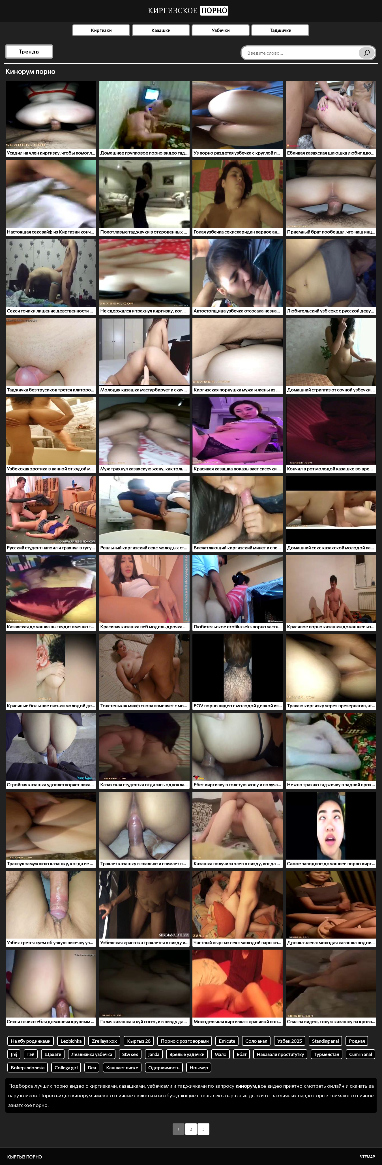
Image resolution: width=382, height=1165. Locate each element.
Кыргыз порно (24, 1156)
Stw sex (130, 1054)
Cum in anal (360, 1054)
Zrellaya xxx (104, 1041)
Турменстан (326, 1054)
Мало (220, 1054)
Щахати (52, 1054)
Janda (153, 1054)
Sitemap (367, 1157)
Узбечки (220, 30)
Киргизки (101, 30)
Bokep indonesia (27, 1067)
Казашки (160, 30)
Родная (357, 1041)
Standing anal (325, 1041)
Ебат (241, 1054)
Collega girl (66, 1067)
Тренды (29, 51)
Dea (92, 1067)
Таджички (280, 30)
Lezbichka (71, 1041)
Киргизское (188, 11)
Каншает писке (122, 1067)
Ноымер (199, 1067)
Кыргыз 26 (139, 1041)
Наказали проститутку (280, 1054)
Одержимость (163, 1067)
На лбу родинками (30, 1041)
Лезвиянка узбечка (91, 1054)
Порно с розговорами (185, 1041)
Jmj (14, 1054)
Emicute (227, 1041)
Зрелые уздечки (186, 1054)
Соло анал (256, 1041)
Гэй (30, 1054)
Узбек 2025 (289, 1041)
